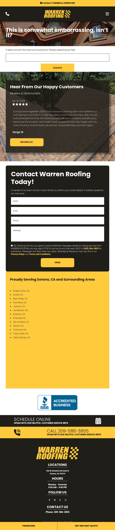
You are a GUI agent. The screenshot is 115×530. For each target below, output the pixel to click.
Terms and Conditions (40, 254)
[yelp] (60, 499)
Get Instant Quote (86, 526)
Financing (29, 526)
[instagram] (65, 499)
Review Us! (26, 142)
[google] (55, 499)
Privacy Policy (17, 254)
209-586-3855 (61, 512)
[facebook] (49, 499)
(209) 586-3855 (91, 248)
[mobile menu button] (107, 13)
